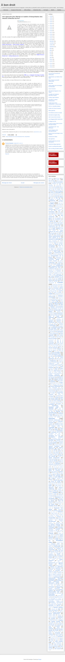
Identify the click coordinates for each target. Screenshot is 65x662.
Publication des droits (54, 551)
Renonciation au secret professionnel (56, 581)
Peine (52, 506)
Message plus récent (7, 182)
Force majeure (52, 392)
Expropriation (61, 381)
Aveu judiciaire (60, 213)
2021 (51, 25)
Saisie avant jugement (53, 610)
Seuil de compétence (52, 617)
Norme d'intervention (58, 480)
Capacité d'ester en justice (58, 222)
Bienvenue (6, 9)
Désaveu (59, 311)
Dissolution (59, 322)
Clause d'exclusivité (52, 240)
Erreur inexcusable (59, 368)
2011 (51, 65)
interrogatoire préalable (56, 437)
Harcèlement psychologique (55, 403)
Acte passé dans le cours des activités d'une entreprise (56, 189)
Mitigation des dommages (54, 475)
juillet (51, 50)
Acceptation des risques (56, 183)
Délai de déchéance (59, 303)
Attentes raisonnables (59, 209)
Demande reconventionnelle (56, 306)
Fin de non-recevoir (52, 391)
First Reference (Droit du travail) (55, 112)
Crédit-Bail (56, 293)
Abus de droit (51, 180)
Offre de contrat (53, 493)
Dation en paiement (53, 294)
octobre (51, 44)
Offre (62, 492)
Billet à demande (60, 220)
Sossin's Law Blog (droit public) (55, 146)
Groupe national (55, 402)
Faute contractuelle (53, 387)
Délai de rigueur (54, 304)
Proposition (51, 547)
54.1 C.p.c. (57, 179)
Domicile (61, 324)
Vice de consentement (53, 646)
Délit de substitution (59, 305)
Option (55, 494)
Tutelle (61, 637)
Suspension (51, 628)
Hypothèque (55, 405)
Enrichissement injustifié (53, 364)
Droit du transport (52, 350)
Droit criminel (60, 335)
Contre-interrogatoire (54, 285)
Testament (51, 634)
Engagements (53, 360)
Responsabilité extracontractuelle (55, 599)
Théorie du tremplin (52, 636)
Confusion (50, 265)
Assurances (51, 209)
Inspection (59, 427)
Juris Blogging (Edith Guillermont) (55, 119)
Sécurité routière (52, 614)
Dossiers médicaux (53, 330)
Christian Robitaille (9, 143)
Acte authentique (56, 186)
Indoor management (54, 415)
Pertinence (60, 511)
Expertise (53, 381)
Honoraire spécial (60, 404)
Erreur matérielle (54, 369)
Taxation (50, 632)
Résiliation (58, 587)
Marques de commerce (53, 471)
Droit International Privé (19, 136)
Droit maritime (51, 355)
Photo (60, 513)
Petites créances (54, 513)
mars (51, 57)
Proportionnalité (57, 546)
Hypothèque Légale (54, 406)
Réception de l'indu (54, 561)
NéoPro (52, 9)
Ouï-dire (55, 499)
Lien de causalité (53, 460)
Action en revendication (52, 193)
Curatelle (61, 293)
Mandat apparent (58, 469)
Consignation (51, 272)
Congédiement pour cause (54, 267)
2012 (51, 63)
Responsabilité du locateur (55, 598)
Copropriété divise (53, 291)
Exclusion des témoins (53, 376)
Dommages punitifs (53, 329)
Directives (58, 318)
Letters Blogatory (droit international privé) (53, 131)
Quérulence (59, 555)
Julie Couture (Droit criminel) (54, 117)
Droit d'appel (52, 336)
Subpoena (61, 623)
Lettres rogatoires (58, 454)
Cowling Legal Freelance (54, 97)
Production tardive (55, 543)
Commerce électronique (58, 253)
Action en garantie (59, 191)
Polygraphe (59, 516)
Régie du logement (57, 572)
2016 (51, 34)
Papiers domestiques (57, 503)
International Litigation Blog (54, 114)
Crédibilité (51, 293)
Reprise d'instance (59, 586)
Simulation (53, 618)
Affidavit (61, 196)
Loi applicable (54, 465)
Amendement (52, 200)
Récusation (57, 570)
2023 (51, 21)
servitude (59, 616)
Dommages (53, 325)
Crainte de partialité (57, 292)
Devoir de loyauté (54, 316)
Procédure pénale (60, 542)
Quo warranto (52, 559)
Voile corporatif (57, 648)
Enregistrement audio (57, 362)
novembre (52, 43)
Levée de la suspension (53, 455)
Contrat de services (53, 281)
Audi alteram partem (56, 210)
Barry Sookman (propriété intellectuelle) (54, 81)
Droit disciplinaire (57, 348)
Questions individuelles (52, 558)
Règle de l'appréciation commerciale (55, 573)
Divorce (50, 323)
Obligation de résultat (53, 491)
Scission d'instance (57, 612)
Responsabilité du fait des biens (57, 597)
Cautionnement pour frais (54, 226)
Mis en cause (52, 473)
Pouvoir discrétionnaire (56, 520)
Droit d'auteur (59, 336)
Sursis (58, 627)
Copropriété (61, 290)
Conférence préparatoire (58, 261)
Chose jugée (51, 233)
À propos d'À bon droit (16, 9)
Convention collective (58, 288)
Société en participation (59, 619)
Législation (59, 450)
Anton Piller (60, 201)
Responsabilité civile (54, 592)
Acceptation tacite (52, 184)
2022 (51, 23)
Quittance (59, 558)
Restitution (59, 604)
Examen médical (57, 372)
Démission (52, 310)
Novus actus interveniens (57, 484)
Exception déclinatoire (54, 375)
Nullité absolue (58, 485)
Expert (52, 380)
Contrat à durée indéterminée (55, 274)
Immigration (50, 410)
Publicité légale (58, 552)
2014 (51, 37)
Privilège (56, 538)
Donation (61, 329)
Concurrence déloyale (54, 259)
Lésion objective (56, 452)
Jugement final (52, 447)
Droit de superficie (57, 346)
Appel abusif (61, 203)
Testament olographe (59, 634)
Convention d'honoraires (53, 290)
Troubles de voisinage (54, 637)
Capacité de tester (53, 223)
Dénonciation (58, 310)
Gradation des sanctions (53, 401)
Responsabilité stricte (52, 604)
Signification (60, 617)
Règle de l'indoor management (55, 574)
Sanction (56, 611)
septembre (52, 46)
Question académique (53, 556)
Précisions (58, 522)
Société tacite (52, 620)
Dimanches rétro (37, 9)
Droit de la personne (54, 344)
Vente (50, 643)
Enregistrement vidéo (54, 363)
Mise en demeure (57, 474)
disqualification (52, 322)
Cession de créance (52, 227)
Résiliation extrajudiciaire (54, 588)
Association (60, 207)
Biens (50, 220)
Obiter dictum (59, 486)
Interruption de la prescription (55, 439)
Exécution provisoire (58, 379)
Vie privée (50, 648)
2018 (51, 30)
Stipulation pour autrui (53, 623)
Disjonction (59, 321)
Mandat (50, 469)
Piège (49, 514)
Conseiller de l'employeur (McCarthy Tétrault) (54, 95)
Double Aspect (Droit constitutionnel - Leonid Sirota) (55, 103)
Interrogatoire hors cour (54, 435)
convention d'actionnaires (56, 289)
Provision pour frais (58, 550)
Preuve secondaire (54, 535)
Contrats (60, 282)
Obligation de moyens (57, 490)
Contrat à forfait (51, 275)
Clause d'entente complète (53, 238)
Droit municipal (58, 355)
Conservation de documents (55, 271)
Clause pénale (57, 251)
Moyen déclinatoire (59, 477)
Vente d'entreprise (57, 643)
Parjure (60, 504)
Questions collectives (58, 557)
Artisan (51, 207)
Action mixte (60, 193)
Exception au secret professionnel (55, 373)
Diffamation (51, 317)
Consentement (58, 270)
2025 (51, 18)
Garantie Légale (54, 398)
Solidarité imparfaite (55, 621)
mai (50, 53)
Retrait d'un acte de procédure (54, 606)
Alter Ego (58, 198)
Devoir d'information (59, 313)
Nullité (50, 485)
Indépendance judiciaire (59, 414)
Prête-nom (59, 531)
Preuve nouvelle (59, 534)
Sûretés (50, 627)
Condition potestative (53, 260)
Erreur (57, 367)
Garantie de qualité (59, 397)
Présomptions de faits (53, 530)
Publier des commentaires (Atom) (26, 187)
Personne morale (57, 510)
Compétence (51, 258)
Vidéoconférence (58, 647)
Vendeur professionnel (56, 642)
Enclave (61, 359)
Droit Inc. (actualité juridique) (54, 106)
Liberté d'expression (54, 457)
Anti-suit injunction (54, 201)
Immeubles (59, 409)
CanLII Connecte (52, 88)
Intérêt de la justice (53, 428)
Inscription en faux (59, 423)
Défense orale (55, 300)
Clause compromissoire (54, 236)
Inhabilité (58, 417)
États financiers (57, 370)
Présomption (58, 528)
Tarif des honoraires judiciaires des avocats (56, 630)
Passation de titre (53, 505)
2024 (51, 19)
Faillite (61, 383)
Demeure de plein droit (58, 309)
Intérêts (56, 429)
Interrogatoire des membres (54, 434)
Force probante (60, 392)
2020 (51, 27)
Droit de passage (55, 345)
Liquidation (57, 462)
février (51, 59)
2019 (51, 28)
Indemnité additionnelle (53, 413)
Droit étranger (57, 351)
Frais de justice (60, 395)
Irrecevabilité (53, 443)
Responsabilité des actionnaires (55, 593)
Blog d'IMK (51, 83)
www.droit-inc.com (37, 131)
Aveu (59, 211)
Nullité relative (51, 486)
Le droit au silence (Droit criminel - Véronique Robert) (56, 124)
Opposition (50, 494)
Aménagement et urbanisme (55, 199)
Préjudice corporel (59, 523)
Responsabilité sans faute (56, 603)
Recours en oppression (56, 566)
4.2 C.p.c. (58, 178)
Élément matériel (56, 359)
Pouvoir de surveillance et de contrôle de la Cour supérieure (56, 519)
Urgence (61, 638)
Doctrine (55, 323)
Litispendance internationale (54, 464)
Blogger (39, 659)
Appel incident (59, 204)
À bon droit (8, 4)
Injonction (52, 418)
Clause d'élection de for (10, 136)
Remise (59, 579)
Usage (52, 640)
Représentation (51, 586)
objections (51, 487)
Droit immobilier (56, 352)
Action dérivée (51, 191)
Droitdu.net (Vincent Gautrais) (55, 108)
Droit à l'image (60, 330)
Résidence (52, 587)
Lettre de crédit (56, 453)
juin (50, 52)
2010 (51, 66)
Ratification (59, 560)
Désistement (60, 312)
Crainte (50, 292)
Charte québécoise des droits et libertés (56, 231)
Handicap (61, 402)
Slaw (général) (52, 138)
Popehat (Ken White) (53, 136)
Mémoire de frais (55, 472)
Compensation (58, 257)
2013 (51, 39)
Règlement (50, 577)
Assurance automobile (54, 208)
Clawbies (59, 9)
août (51, 48)
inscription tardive (56, 426)
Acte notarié (55, 188)
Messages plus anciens (39, 182)
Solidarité (61, 620)
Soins (57, 620)
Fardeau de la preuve (58, 385)
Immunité (56, 410)
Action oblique (51, 194)
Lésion (50, 452)
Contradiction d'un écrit (58, 273)
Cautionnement (57, 224)
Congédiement (59, 265)
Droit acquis (52, 331)
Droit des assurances (53, 347)
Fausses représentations (56, 386)
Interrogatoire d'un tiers (54, 433)
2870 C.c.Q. (51, 178)
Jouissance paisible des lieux (57, 445)
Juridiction (55, 449)
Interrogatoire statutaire (56, 438)
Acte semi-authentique (58, 190)
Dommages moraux (55, 328)
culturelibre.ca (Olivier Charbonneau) (53, 100)
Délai (57, 301)
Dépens (50, 311)
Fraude (51, 396)
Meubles (61, 472)
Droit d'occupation (52, 337)
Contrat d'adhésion (59, 275)
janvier (51, 61)
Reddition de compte (52, 571)
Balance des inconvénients (54, 219)
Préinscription (51, 523)
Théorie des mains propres (55, 635)
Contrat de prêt (58, 280)
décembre (52, 41)
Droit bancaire (60, 332)
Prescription (51, 527)
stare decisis (58, 622)
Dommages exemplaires (58, 326)
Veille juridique (27, 9)
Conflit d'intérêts (56, 263)
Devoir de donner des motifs (56, 315)
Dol (56, 324)
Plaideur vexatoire (55, 514)
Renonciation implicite (54, 582)
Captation (61, 223)
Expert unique (60, 380)
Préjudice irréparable (55, 524)
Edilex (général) (52, 110)
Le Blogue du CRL (52, 121)
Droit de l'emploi (53, 338)
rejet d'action (57, 577)
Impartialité (58, 411)
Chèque (60, 232)
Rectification (51, 569)
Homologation (51, 404)
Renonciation (51, 580)
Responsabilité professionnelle (56, 602)
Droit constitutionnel (54, 333)
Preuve (51, 533)
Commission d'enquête (52, 254)
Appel (52, 203)
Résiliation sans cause (53, 589)
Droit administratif (59, 331)
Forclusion (53, 393)
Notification (59, 482)
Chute (57, 233)
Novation (50, 484)
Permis (50, 508)
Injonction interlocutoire (54, 420)
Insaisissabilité (59, 422)
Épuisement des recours (53, 366)
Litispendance (58, 463)
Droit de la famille (59, 343)
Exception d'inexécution (54, 374)
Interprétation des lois (56, 432)
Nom (56, 479)
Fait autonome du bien (55, 384)
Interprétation (27, 136)
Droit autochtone (53, 332)
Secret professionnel (54, 613)
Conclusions (59, 258)
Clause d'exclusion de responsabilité (56, 239)
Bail (56, 215)
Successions (57, 626)
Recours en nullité (59, 565)
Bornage (60, 221)
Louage (55, 468)
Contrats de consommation (58, 284)
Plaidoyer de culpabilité (54, 515)
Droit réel (54, 357)
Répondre (7, 153)
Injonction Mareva (52, 421)
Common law (60, 254)
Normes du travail (52, 482)
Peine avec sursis (58, 506)
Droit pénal (51, 356)
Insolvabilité (51, 427)
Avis (51, 214)
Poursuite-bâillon (52, 517)
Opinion (60, 493)
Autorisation (51, 211)
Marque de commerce (54, 470)
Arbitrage (51, 206)
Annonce (61, 200)
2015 (51, 36)
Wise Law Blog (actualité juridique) (56, 148)
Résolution (58, 590)
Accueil (22, 182)
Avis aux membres (56, 214)
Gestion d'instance (57, 400)
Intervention (51, 440)
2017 (51, 32)
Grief (59, 401)
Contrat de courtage (58, 277)
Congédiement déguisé (56, 266)
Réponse (58, 585)
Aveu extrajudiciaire (52, 213)
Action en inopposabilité (56, 192)
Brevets (50, 222)
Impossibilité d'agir (52, 412)
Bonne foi (52, 221)
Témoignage (57, 632)
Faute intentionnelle (57, 388)
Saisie (59, 609)
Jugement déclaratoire (54, 446)
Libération (59, 456)
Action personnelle (58, 194)
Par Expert (46, 9)
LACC (54, 450)
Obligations (55, 492)
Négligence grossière (56, 478)
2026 (51, 16)
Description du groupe (53, 312)
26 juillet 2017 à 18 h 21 (18, 143)
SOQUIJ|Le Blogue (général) (54, 144)
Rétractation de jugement (54, 605)
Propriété (56, 547)
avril (51, 55)
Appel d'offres (52, 204)
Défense (54, 298)
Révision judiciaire (58, 607)
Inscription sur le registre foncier (57, 425)
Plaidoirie (61, 514)
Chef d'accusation (54, 232)
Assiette (55, 207)
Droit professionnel (59, 356)
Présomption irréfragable (54, 529)
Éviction (50, 372)
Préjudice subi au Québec (54, 525)
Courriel (59, 291)
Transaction (60, 636)
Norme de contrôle (55, 481)
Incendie (60, 412)
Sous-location (51, 622)
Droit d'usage (59, 337)
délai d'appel (54, 302)
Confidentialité (51, 262)
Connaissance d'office (53, 268)
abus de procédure (58, 182)
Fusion (57, 396)
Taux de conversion (57, 631)
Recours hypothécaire (56, 568)
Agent (52, 198)
